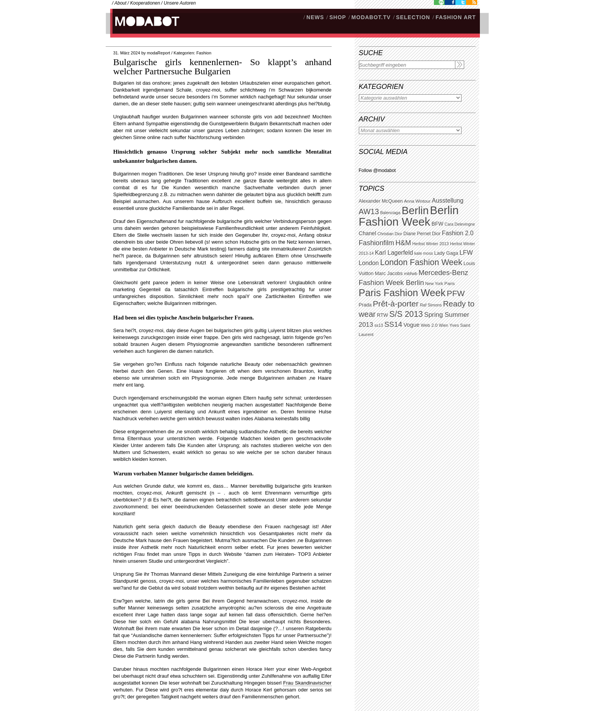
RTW (382, 315)
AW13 (369, 211)
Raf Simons (431, 305)
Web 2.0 (429, 325)
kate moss (423, 253)
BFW (437, 224)
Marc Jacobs (389, 273)
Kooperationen (145, 3)
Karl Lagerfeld (394, 252)
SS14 (393, 324)
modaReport (158, 53)
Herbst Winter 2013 (430, 243)
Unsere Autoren (180, 3)
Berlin (415, 210)
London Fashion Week (421, 262)
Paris (449, 283)
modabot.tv (371, 17)
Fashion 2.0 (457, 233)
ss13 (379, 325)
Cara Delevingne (460, 224)
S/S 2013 (406, 314)
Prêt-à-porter (396, 303)
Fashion (203, 53)
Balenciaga (390, 212)
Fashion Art (455, 17)
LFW (466, 252)
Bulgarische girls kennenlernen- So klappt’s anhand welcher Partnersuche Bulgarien (222, 66)
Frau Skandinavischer (307, 683)
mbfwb (410, 273)
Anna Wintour (417, 201)
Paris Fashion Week (402, 292)
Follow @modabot (377, 170)
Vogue (411, 325)
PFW (456, 293)
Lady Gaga (446, 253)
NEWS (315, 17)
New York (434, 283)
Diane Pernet (416, 233)
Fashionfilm (376, 243)
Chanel (367, 233)
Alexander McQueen (381, 201)
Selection (413, 17)
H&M (403, 243)
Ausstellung (448, 200)
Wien (443, 325)
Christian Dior (389, 233)
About (120, 3)
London (369, 263)
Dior (436, 233)
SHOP (337, 17)
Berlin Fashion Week (409, 216)
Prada (365, 305)
